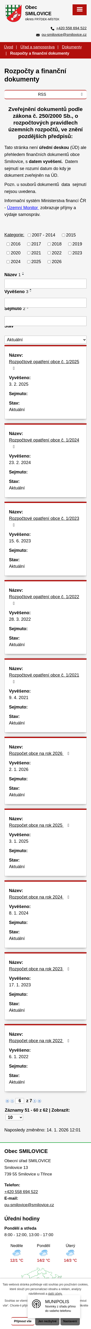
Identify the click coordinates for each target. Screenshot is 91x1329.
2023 (77, 252)
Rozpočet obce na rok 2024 (40, 897)
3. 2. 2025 (18, 384)
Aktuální (17, 409)
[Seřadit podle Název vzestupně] (23, 272)
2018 (57, 244)
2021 (36, 252)
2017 (36, 244)
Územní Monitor (23, 207)
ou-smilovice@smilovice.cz (64, 34)
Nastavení (70, 1321)
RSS (61, 94)
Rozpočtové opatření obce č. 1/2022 (44, 599)
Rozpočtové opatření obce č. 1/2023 (44, 521)
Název (12, 274)
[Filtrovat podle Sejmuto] (45, 321)
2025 (36, 261)
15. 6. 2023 (20, 541)
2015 (71, 235)
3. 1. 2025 (18, 841)
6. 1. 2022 (18, 1056)
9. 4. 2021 (18, 697)
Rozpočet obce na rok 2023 (40, 969)
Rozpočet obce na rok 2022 (40, 1040)
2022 (57, 252)
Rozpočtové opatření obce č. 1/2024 (44, 443)
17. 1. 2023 (20, 984)
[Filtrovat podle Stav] (45, 340)
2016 (16, 244)
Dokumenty (72, 47)
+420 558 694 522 (71, 28)
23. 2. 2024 (20, 462)
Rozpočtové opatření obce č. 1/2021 (44, 678)
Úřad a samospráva (37, 47)
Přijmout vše (23, 1321)
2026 (57, 261)
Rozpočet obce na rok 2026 (40, 753)
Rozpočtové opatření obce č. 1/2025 (44, 364)
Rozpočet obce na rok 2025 (40, 825)
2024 (16, 261)
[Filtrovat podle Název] (45, 283)
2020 (16, 252)
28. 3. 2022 (20, 619)
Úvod (8, 47)
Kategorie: (14, 234)
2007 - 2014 (43, 235)
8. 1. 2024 (18, 913)
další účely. (55, 1293)
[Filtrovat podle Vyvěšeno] (45, 303)
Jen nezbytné (47, 1321)
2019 (77, 244)
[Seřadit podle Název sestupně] (23, 274)
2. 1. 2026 (18, 769)
